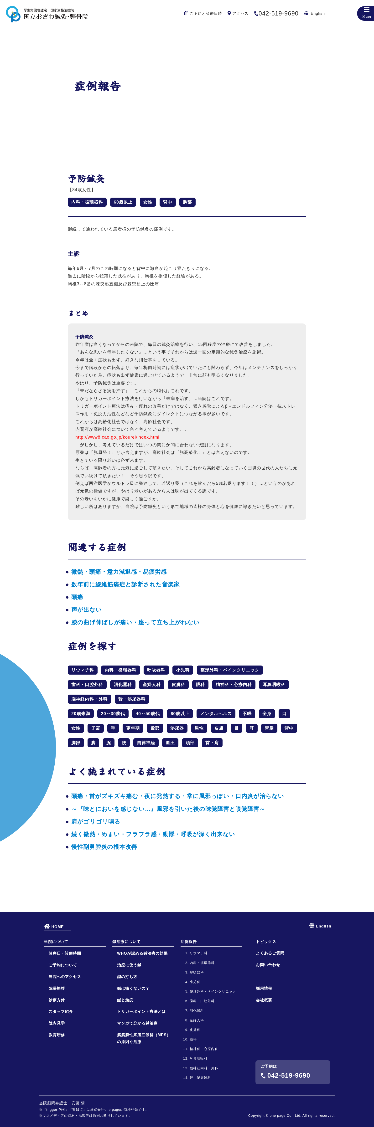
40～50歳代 (148, 713)
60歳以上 (123, 202)
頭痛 (77, 597)
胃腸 (269, 728)
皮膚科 (178, 684)
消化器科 (123, 684)
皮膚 (218, 728)
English (318, 13)
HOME (54, 966)
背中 (167, 202)
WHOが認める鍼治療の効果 (142, 993)
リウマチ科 (82, 670)
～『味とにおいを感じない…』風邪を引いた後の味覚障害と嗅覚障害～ (168, 809)
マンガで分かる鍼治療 (137, 1063)
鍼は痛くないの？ (133, 1028)
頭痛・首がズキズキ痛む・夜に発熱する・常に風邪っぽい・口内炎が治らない (177, 796)
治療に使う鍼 (129, 1005)
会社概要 (264, 1040)
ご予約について (63, 1005)
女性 (147, 202)
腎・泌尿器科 (131, 699)
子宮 (95, 728)
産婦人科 (152, 684)
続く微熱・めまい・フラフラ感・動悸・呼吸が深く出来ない (153, 834)
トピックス (266, 981)
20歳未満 (80, 713)
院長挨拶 (57, 1028)
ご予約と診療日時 (206, 13)
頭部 (190, 742)
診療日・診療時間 (65, 993)
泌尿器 (177, 728)
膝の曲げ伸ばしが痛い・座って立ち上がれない (135, 622)
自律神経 (146, 742)
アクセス (240, 13)
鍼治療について (126, 981)
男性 (199, 728)
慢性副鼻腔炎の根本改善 (104, 847)
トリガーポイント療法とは (141, 1052)
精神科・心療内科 (234, 684)
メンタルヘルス (216, 713)
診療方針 (57, 1040)
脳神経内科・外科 (89, 699)
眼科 (200, 684)
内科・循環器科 (87, 202)
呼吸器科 (156, 670)
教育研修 (57, 1075)
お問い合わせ (268, 1005)
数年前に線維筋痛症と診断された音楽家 (125, 584)
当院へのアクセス (65, 1017)
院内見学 (57, 1063)
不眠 (247, 713)
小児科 (183, 670)
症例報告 (189, 981)
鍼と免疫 (125, 1040)
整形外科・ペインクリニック (229, 670)
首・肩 (212, 742)
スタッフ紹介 (61, 1052)
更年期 (133, 728)
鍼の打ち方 (127, 1017)
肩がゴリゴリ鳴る (95, 821)
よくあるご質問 (270, 993)
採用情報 (264, 1028)
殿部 (155, 728)
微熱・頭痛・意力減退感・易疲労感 (119, 572)
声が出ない (86, 609)
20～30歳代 (113, 713)
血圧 (170, 742)
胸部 (187, 202)
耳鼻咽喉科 (274, 684)
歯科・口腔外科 (87, 684)
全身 (266, 713)
